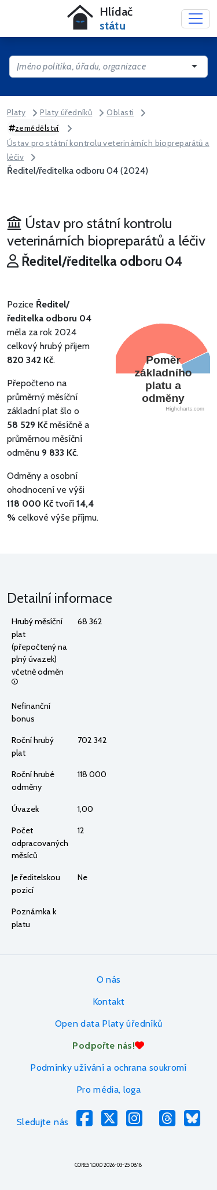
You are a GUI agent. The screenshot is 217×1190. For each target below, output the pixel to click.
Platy (16, 112)
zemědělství (34, 128)
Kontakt (109, 1001)
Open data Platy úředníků (109, 1023)
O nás (109, 979)
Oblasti (120, 112)
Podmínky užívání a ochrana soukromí (108, 1067)
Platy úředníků (66, 112)
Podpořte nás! (108, 1045)
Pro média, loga (108, 1089)
